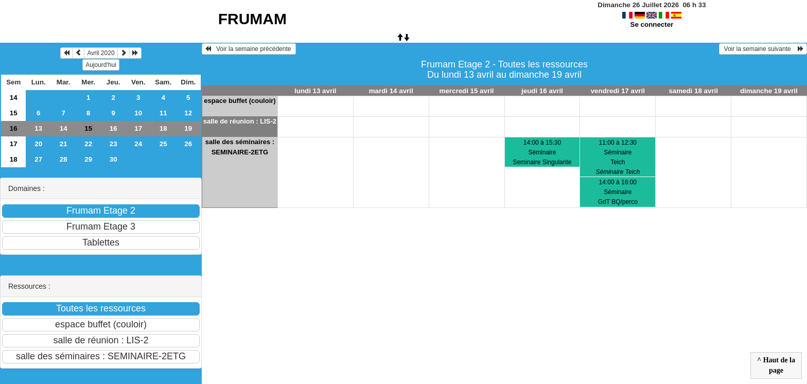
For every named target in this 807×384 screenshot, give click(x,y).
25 (163, 144)
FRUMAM (252, 18)
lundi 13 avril (315, 91)
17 (138, 128)
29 (88, 159)
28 (63, 159)
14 (13, 97)
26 (188, 144)
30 (113, 159)
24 (138, 144)
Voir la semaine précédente (249, 49)
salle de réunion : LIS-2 (239, 121)
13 (38, 128)
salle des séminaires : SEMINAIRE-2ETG (239, 147)
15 (13, 113)
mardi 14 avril (391, 91)
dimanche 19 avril (769, 91)
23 (113, 144)
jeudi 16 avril (542, 91)
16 (13, 128)
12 (188, 113)
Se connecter (652, 24)
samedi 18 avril (693, 91)
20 (38, 144)
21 (63, 144)
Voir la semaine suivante (763, 49)
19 (188, 128)
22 (88, 144)
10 (138, 113)
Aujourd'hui (100, 64)
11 (163, 113)
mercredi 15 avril (467, 91)
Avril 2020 (100, 53)
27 (38, 159)
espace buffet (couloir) (239, 100)
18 (163, 128)
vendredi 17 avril (618, 91)
